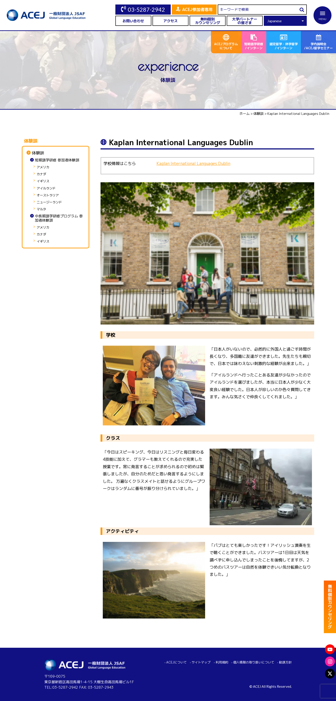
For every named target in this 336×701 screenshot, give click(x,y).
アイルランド (46, 188)
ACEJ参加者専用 (197, 9)
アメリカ (43, 167)
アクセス (170, 20)
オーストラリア (48, 195)
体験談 (38, 153)
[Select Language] (285, 21)
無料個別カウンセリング (207, 21)
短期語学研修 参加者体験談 (57, 160)
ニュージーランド (49, 202)
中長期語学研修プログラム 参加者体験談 (59, 218)
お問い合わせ (133, 20)
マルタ (41, 209)
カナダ (41, 174)
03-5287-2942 (146, 9)
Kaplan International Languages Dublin (193, 163)
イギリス (43, 181)
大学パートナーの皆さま (244, 21)
